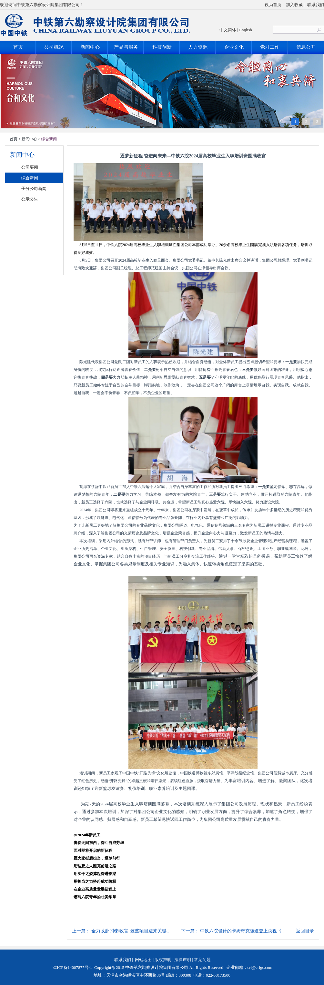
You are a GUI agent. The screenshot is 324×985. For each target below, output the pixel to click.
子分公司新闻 (33, 188)
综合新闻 (29, 177)
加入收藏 (294, 4)
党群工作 (269, 47)
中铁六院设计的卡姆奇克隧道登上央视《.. (242, 931)
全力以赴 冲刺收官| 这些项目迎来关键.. (130, 931)
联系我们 (315, 4)
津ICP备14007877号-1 (72, 967)
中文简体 (227, 29)
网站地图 (143, 959)
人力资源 (198, 47)
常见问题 (202, 959)
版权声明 (163, 959)
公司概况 (54, 47)
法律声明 (182, 959)
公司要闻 (29, 167)
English (245, 29)
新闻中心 (90, 47)
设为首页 (273, 4)
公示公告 (29, 199)
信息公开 (306, 47)
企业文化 (234, 47)
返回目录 (305, 931)
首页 (18, 47)
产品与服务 (126, 47)
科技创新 (162, 47)
